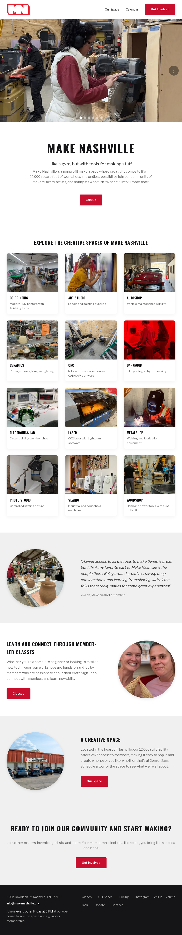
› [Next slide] (174, 70)
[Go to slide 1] (81, 117)
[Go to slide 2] (85, 117)
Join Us (91, 200)
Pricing (124, 897)
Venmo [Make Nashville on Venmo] (170, 897)
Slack (84, 905)
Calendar (132, 9)
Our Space (112, 9)
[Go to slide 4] (93, 117)
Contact (117, 905)
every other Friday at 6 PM (34, 911)
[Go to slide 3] (89, 117)
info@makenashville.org (23, 903)
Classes (18, 693)
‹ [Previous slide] (8, 70)
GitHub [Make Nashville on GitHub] (157, 897)
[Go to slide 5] (97, 117)
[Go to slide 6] (101, 117)
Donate (100, 905)
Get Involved (160, 9)
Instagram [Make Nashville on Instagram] (142, 897)
